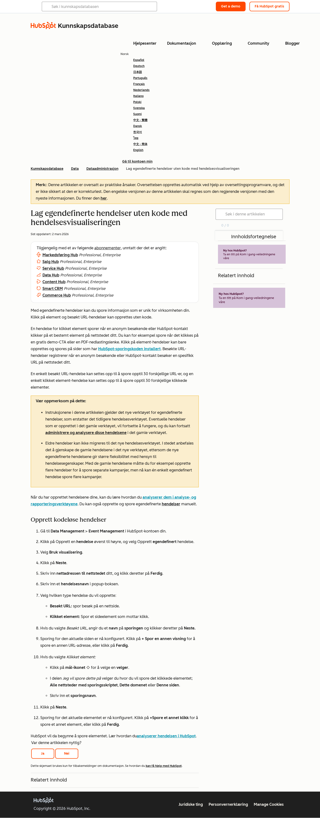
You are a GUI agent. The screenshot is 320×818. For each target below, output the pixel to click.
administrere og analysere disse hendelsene (86, 432)
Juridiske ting (191, 804)
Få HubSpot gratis (269, 6)
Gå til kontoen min (137, 161)
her (104, 198)
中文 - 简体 (140, 144)
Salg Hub (50, 261)
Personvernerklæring (228, 804)
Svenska (139, 108)
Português (140, 78)
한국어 (137, 132)
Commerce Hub (56, 295)
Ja (42, 753)
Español (138, 60)
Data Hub (50, 275)
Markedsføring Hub (60, 255)
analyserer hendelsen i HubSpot (166, 736)
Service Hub (53, 268)
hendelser (171, 504)
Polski (137, 102)
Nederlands (141, 90)
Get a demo (230, 6)
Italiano (138, 96)
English (138, 150)
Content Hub (54, 282)
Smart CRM (52, 288)
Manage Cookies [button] (269, 804)
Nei (66, 753)
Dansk (137, 126)
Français (139, 84)
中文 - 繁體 (140, 120)
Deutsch (139, 66)
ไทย (135, 138)
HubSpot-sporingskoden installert (129, 349)
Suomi (137, 114)
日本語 (137, 72)
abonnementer (107, 248)
